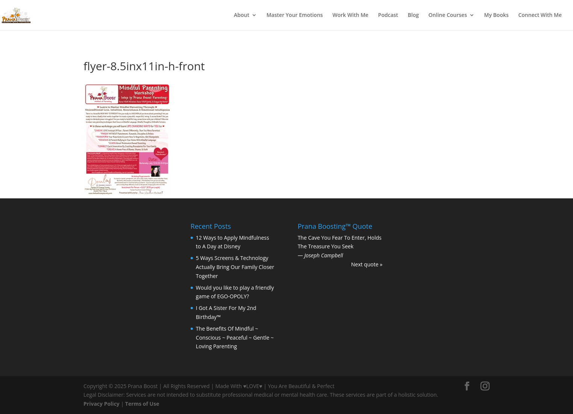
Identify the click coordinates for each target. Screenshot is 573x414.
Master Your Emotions (295, 15)
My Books (496, 15)
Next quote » (366, 264)
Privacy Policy (101, 403)
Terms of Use (142, 403)
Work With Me (350, 15)
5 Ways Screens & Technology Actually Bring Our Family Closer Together (235, 267)
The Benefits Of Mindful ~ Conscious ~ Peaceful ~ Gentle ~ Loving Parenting (235, 337)
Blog (413, 15)
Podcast (388, 15)
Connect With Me (540, 15)
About (241, 15)
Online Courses (448, 15)
